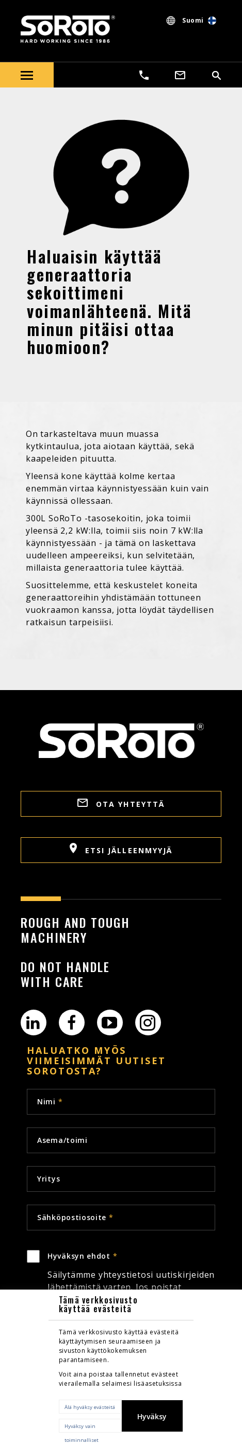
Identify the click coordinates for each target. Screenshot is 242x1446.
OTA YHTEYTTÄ (121, 804)
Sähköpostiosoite (75, 1217)
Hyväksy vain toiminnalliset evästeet (81, 1428)
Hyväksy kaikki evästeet (152, 1422)
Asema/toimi (62, 1140)
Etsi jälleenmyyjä (121, 849)
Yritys (48, 1179)
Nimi (49, 1101)
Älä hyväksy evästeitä (89, 1407)
